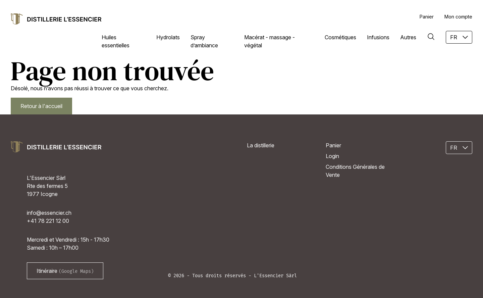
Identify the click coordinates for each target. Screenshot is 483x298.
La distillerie (260, 145)
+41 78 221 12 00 (48, 220)
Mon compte (458, 16)
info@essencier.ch (49, 212)
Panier (427, 16)
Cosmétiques (340, 37)
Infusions (378, 37)
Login (332, 156)
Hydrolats (168, 37)
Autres (408, 37)
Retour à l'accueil (41, 106)
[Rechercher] (431, 37)
